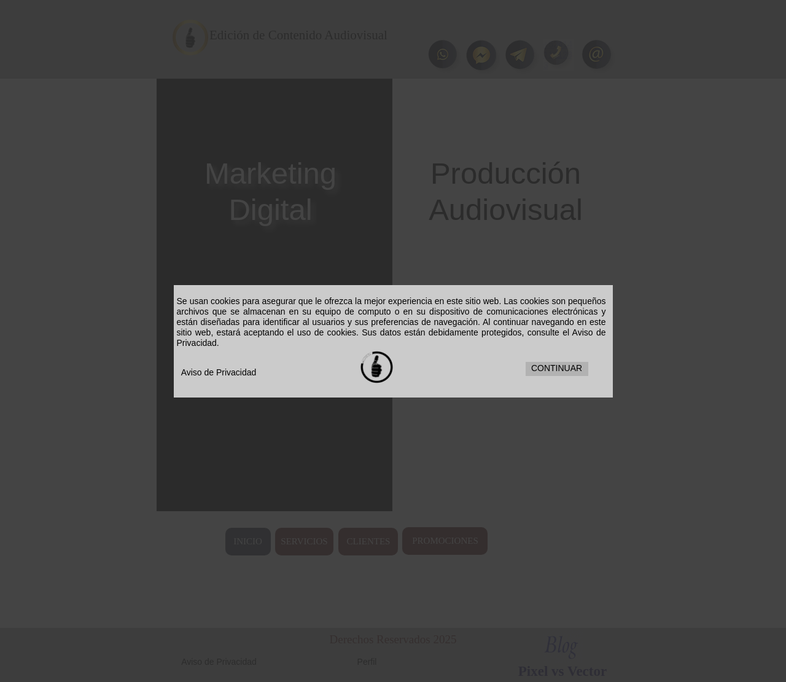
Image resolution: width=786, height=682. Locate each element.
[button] (557, 369)
